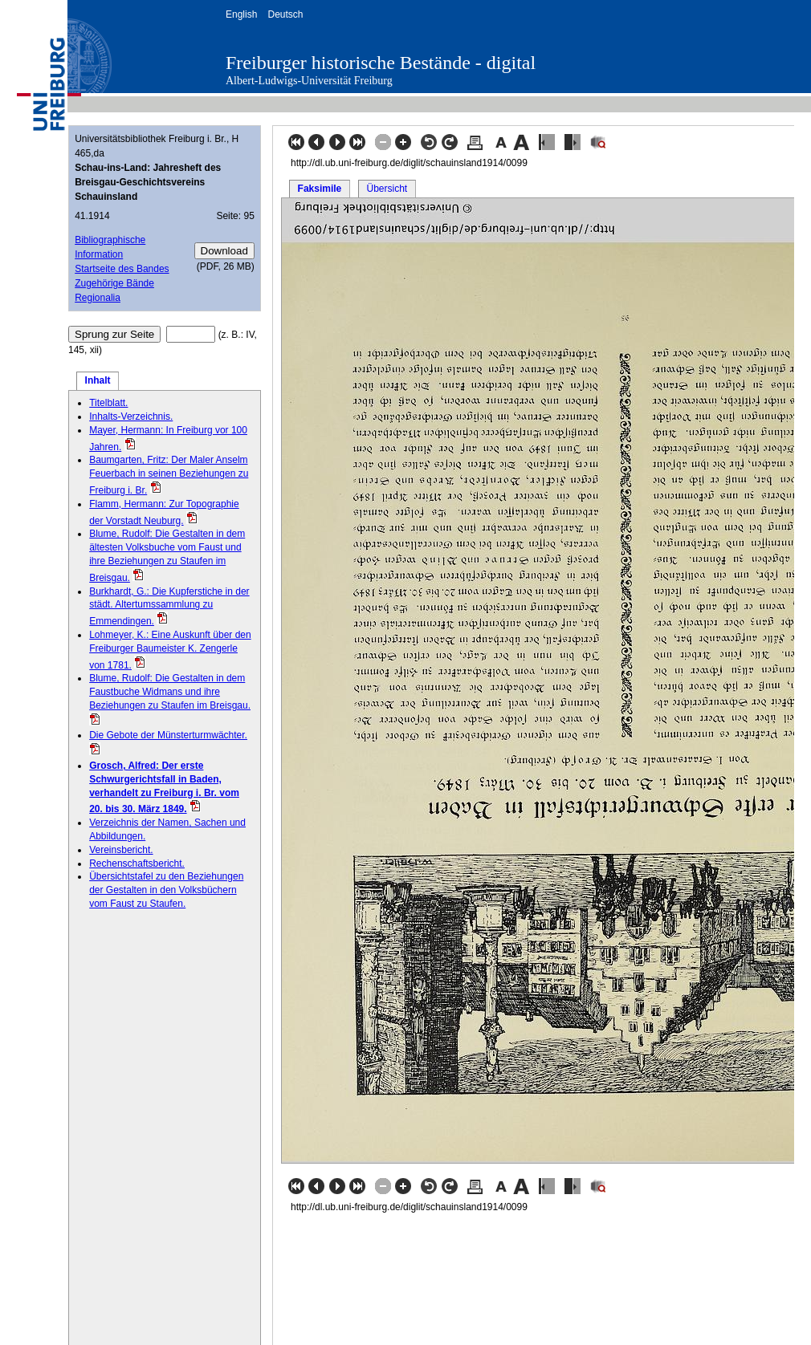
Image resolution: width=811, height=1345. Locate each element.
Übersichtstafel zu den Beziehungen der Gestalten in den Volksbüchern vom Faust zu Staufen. (166, 890)
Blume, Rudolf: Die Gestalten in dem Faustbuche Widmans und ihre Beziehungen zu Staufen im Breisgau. (170, 691)
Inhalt (98, 380)
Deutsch (285, 14)
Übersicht (386, 188)
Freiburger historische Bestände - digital (381, 62)
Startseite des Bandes (122, 268)
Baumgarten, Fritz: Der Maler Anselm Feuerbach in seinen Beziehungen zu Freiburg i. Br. (168, 475)
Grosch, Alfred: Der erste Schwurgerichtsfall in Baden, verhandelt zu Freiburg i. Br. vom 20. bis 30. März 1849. (164, 787)
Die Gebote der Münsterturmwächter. (168, 735)
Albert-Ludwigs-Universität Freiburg (309, 81)
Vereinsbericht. (121, 849)
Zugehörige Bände (114, 283)
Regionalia (97, 297)
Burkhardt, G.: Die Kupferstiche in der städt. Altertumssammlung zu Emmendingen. (169, 607)
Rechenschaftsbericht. (137, 863)
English (241, 14)
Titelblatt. (108, 402)
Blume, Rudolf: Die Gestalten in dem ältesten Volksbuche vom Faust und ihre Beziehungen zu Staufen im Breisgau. (167, 555)
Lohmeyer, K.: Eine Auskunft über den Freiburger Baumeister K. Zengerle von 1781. (170, 650)
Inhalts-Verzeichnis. (131, 416)
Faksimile (320, 188)
